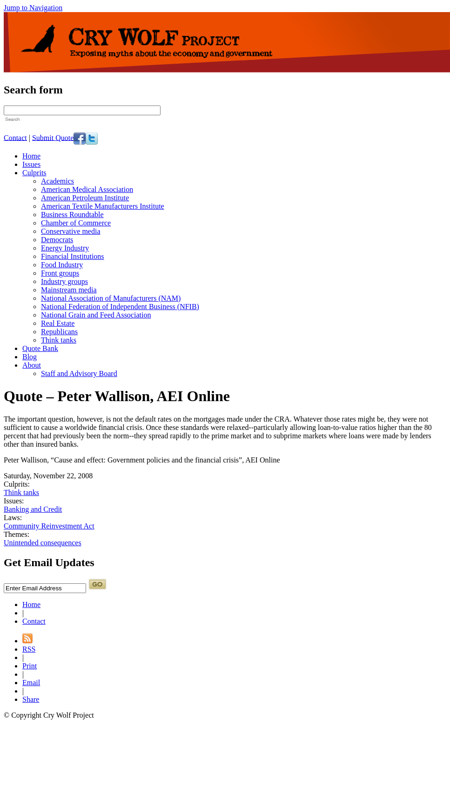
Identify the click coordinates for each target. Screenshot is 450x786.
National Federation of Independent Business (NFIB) (120, 306)
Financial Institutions (72, 256)
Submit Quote (53, 137)
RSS (28, 649)
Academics (57, 181)
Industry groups (64, 281)
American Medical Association (87, 189)
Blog (29, 357)
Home (31, 156)
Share (30, 699)
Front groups (60, 273)
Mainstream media (69, 290)
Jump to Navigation (33, 8)
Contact (15, 137)
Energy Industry (65, 248)
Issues (31, 164)
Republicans (59, 332)
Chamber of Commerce (76, 223)
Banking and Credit (33, 509)
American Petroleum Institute (85, 198)
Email (31, 683)
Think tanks (58, 340)
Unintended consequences (42, 543)
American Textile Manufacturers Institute (102, 206)
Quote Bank (40, 348)
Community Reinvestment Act (49, 526)
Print (29, 666)
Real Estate (57, 323)
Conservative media (71, 231)
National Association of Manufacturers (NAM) (111, 298)
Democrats (57, 240)
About (31, 365)
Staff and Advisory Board (79, 373)
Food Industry (62, 265)
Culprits (34, 173)
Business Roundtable (72, 214)
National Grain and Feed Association (96, 315)
